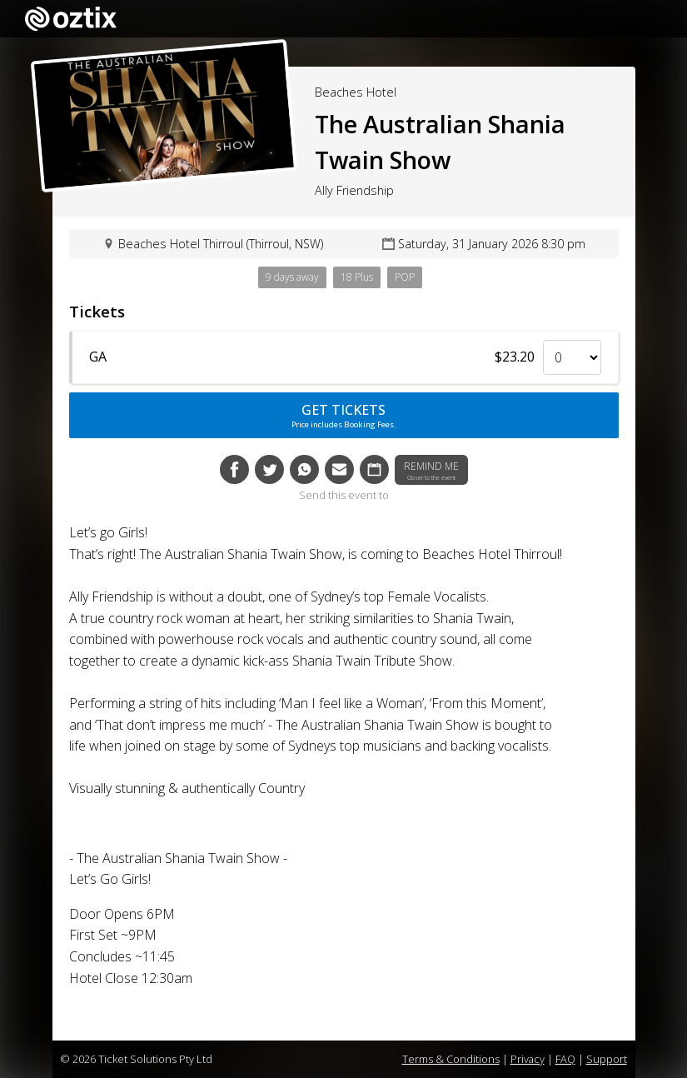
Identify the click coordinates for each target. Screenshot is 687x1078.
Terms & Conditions (451, 1058)
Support (606, 1058)
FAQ (565, 1058)
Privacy (527, 1058)
